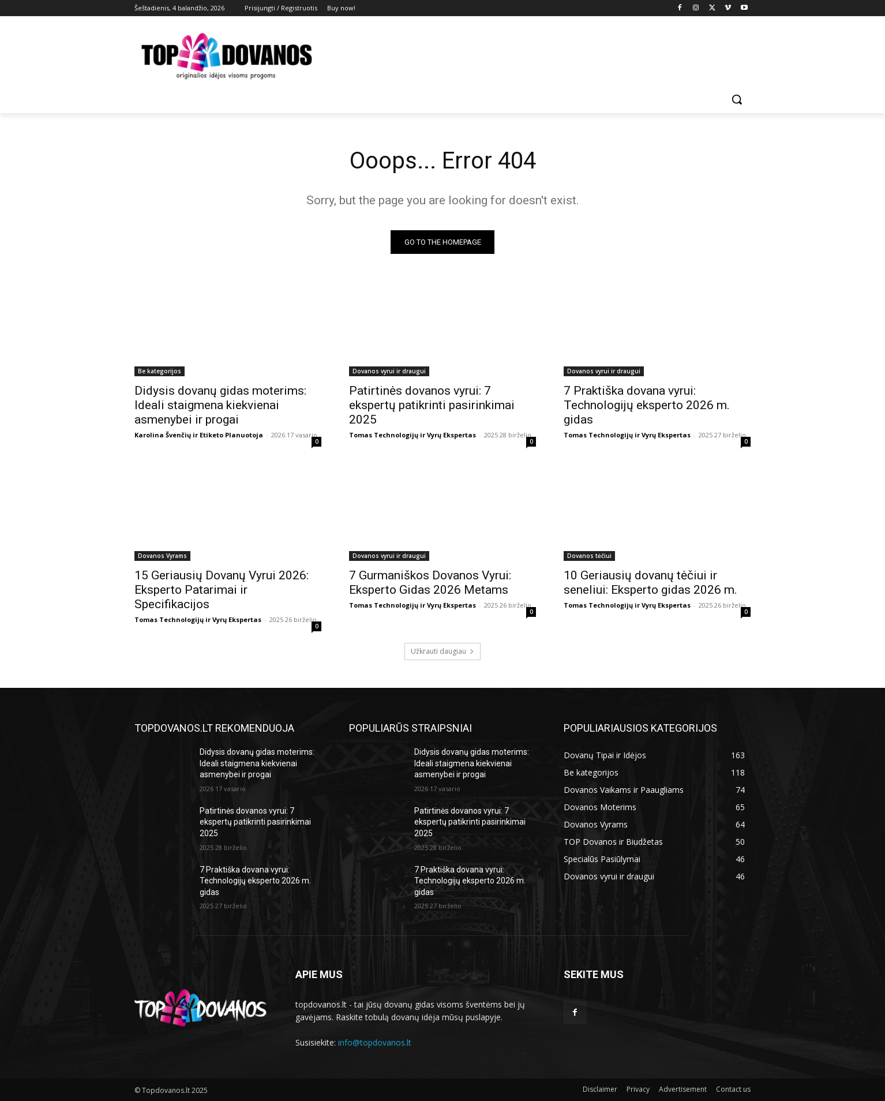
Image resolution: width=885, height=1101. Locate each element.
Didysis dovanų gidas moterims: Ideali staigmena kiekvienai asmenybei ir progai (220, 405)
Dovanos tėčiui (589, 556)
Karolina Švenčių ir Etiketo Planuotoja (198, 434)
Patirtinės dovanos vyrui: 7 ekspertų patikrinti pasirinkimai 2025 (432, 405)
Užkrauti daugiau (442, 651)
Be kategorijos (159, 371)
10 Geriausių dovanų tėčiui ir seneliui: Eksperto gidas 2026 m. (650, 582)
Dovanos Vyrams (162, 556)
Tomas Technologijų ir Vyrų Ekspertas (412, 434)
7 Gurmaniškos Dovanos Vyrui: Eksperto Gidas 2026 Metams (430, 582)
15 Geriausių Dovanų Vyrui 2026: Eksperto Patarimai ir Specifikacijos (221, 589)
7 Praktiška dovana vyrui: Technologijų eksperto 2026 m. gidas (647, 405)
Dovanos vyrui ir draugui (389, 371)
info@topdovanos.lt (374, 1042)
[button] (737, 99)
